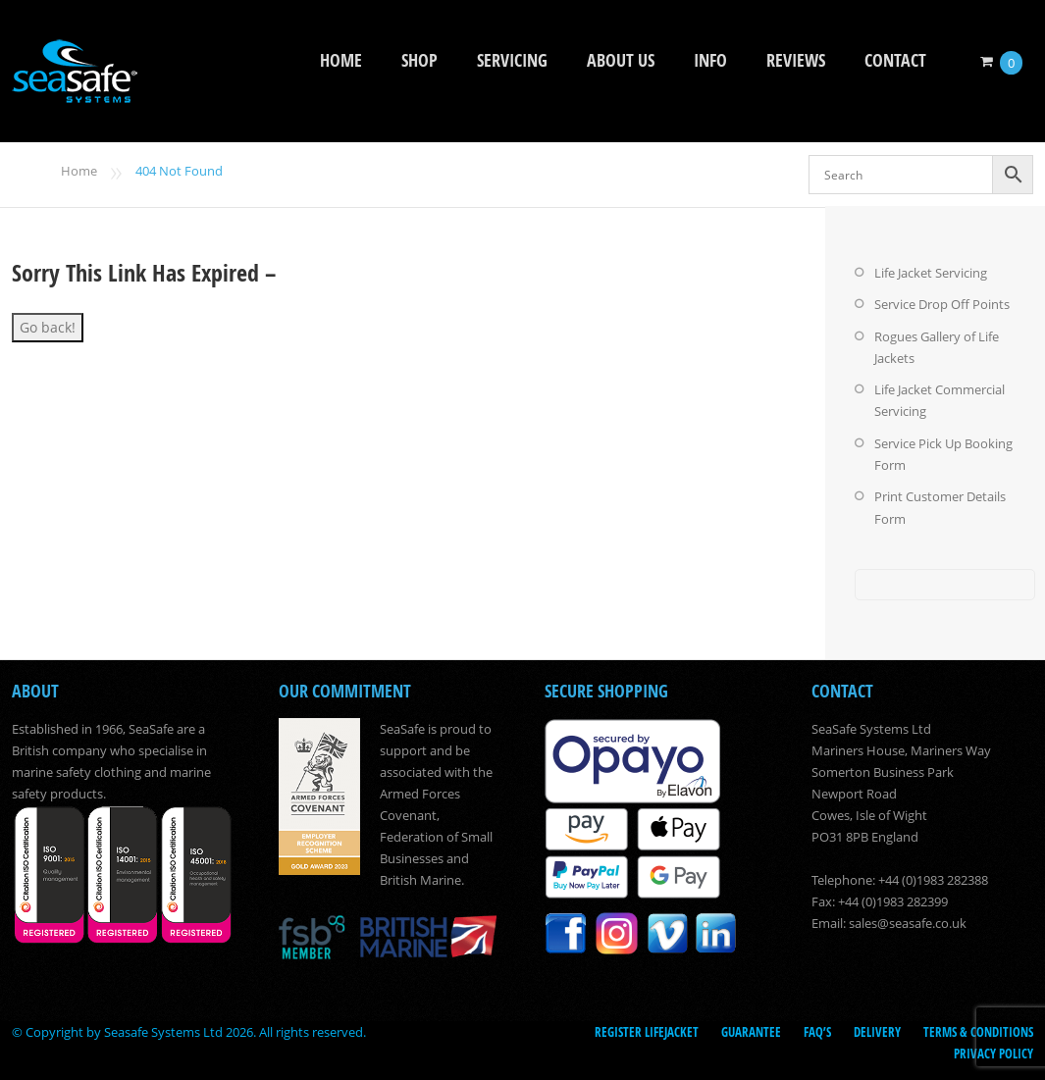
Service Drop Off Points (942, 304)
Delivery (877, 1028)
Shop (419, 60)
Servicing (512, 60)
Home (341, 60)
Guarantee (751, 1028)
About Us (620, 60)
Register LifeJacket (647, 1028)
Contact (895, 60)
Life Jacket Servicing (930, 273)
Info (710, 60)
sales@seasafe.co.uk (908, 920)
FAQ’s (817, 1028)
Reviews (795, 60)
